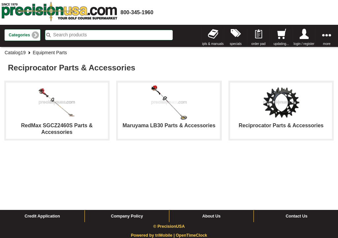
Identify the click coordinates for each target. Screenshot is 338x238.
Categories (19, 35)
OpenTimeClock (191, 184)
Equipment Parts (50, 52)
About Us (211, 165)
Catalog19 (15, 52)
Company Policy (127, 165)
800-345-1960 (136, 12)
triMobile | (165, 184)
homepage (59, 12)
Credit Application (42, 165)
